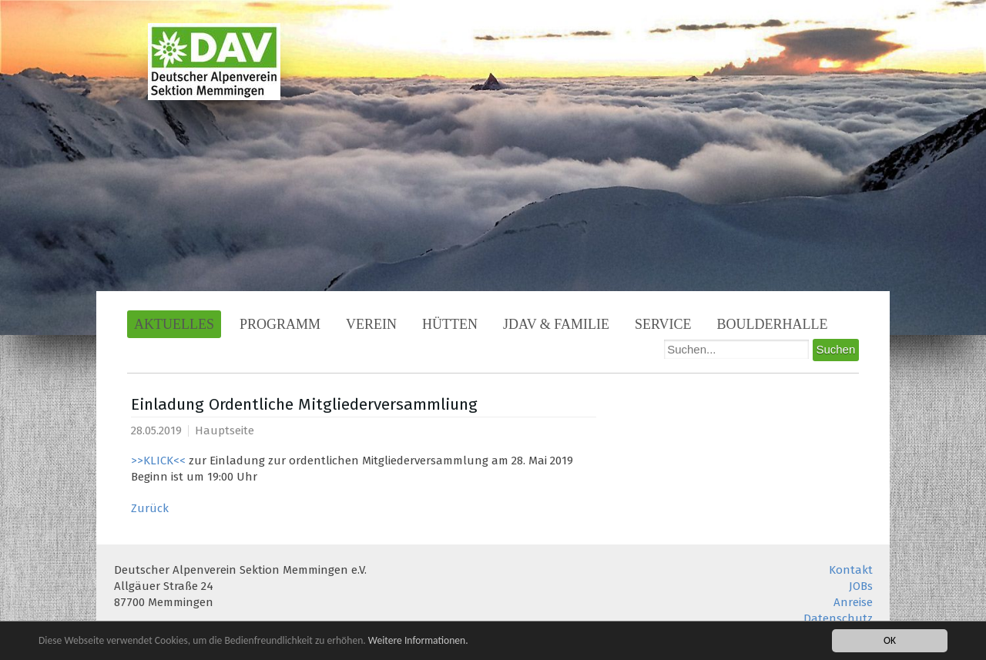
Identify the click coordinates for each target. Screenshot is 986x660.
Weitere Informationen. (418, 640)
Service (663, 324)
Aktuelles (174, 324)
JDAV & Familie (556, 324)
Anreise (853, 602)
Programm (280, 324)
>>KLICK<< (158, 460)
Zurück (150, 508)
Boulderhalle (772, 324)
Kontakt (851, 570)
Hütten (450, 324)
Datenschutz (838, 618)
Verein (371, 324)
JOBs (861, 586)
